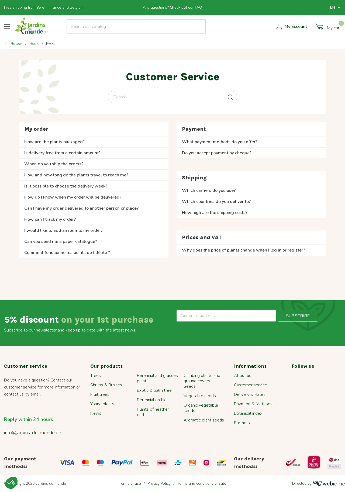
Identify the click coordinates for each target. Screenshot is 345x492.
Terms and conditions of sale (201, 483)
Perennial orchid (152, 400)
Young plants (102, 404)
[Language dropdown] (335, 7)
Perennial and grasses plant (157, 378)
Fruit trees (99, 394)
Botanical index (248, 413)
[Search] (136, 26)
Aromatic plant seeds (204, 420)
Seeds (190, 386)
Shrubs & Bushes (106, 385)
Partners (242, 423)
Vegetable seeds (200, 396)
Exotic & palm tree (154, 390)
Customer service (250, 385)
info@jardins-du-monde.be (32, 432)
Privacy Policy (159, 483)
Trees (95, 376)
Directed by (318, 483)
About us (242, 376)
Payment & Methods (253, 404)
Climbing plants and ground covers (202, 378)
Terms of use (130, 483)
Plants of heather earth (153, 412)
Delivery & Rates (249, 394)
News (95, 413)
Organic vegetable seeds (201, 408)
